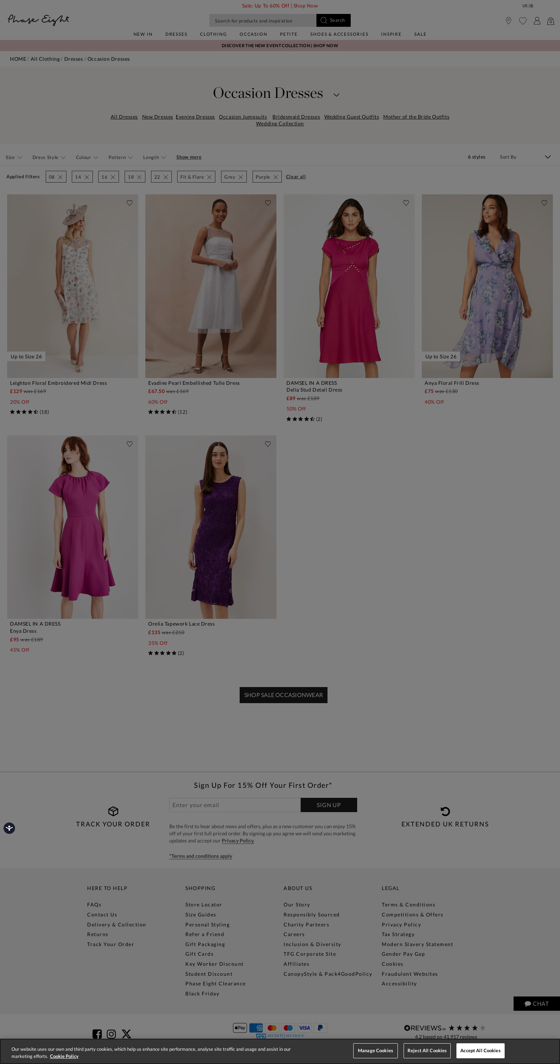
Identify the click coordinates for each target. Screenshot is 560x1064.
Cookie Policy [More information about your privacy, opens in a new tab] (64, 1056)
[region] (280, 1051)
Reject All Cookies (427, 1050)
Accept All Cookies (480, 1050)
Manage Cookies (375, 1050)
